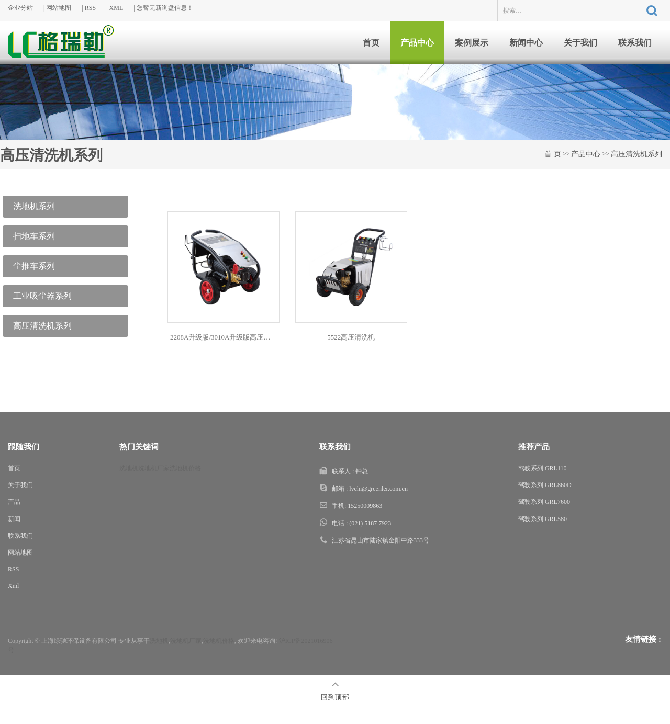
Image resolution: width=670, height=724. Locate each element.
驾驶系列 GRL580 (542, 519)
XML (116, 8)
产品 (14, 501)
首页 (371, 42)
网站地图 (58, 8)
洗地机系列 (34, 206)
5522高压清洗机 (351, 337)
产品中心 (417, 42)
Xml (13, 586)
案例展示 (471, 42)
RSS (90, 8)
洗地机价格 (185, 468)
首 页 (552, 154)
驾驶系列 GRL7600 (544, 501)
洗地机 (128, 468)
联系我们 (635, 42)
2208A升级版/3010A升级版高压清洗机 (225, 337)
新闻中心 (526, 42)
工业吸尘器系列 (42, 295)
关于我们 (580, 42)
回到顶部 (335, 697)
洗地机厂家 (154, 468)
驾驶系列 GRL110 (542, 468)
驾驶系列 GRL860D (545, 485)
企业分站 (20, 8)
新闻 (14, 519)
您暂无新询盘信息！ (165, 8)
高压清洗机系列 (636, 154)
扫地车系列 (34, 236)
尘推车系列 (34, 266)
